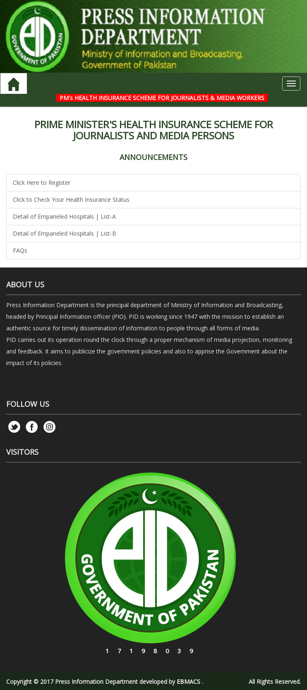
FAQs (20, 250)
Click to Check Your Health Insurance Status (71, 199)
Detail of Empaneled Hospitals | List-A (64, 216)
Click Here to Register (41, 182)
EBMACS (188, 681)
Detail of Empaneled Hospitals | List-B (64, 233)
